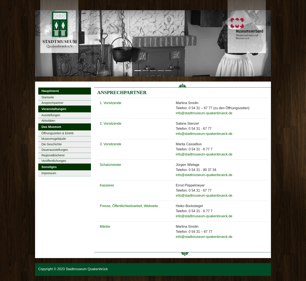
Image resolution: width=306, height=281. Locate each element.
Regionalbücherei (53, 155)
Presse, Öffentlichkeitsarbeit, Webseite (129, 206)
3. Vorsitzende (110, 144)
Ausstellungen (50, 115)
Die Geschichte (51, 144)
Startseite (47, 97)
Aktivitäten (48, 120)
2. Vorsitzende (110, 123)
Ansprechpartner (52, 102)
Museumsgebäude (53, 138)
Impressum (48, 173)
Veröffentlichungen (53, 160)
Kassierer (107, 185)
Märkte (105, 226)
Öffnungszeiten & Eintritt (57, 133)
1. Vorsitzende (110, 103)
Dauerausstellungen (54, 149)
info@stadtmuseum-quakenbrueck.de (204, 113)
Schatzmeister (110, 165)
